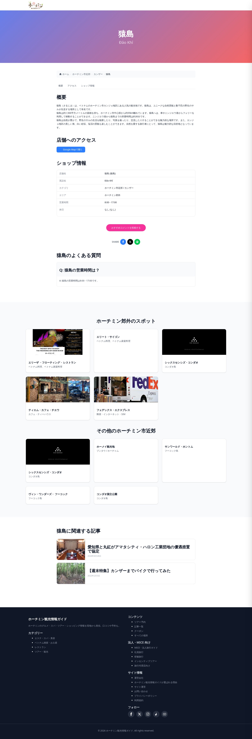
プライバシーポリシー (145, 695)
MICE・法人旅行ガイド (146, 647)
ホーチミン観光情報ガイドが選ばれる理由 (155, 682)
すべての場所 (141, 635)
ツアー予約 (140, 621)
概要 (61, 85)
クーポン (138, 630)
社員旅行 (138, 652)
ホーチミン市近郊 (81, 74)
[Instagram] (148, 714)
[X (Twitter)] (139, 714)
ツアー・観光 (41, 651)
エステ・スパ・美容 (45, 638)
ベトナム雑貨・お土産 (46, 642)
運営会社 (138, 677)
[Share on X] (130, 242)
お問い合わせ (141, 691)
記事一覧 (138, 626)
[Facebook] (131, 714)
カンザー (98, 74)
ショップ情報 (87, 85)
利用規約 (138, 700)
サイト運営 (140, 686)
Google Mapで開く (71, 149)
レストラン (40, 647)
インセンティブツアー (145, 661)
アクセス (72, 85)
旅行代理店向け (142, 665)
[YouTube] (164, 714)
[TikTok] (156, 714)
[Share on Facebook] (123, 242)
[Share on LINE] (137, 242)
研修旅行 (138, 656)
